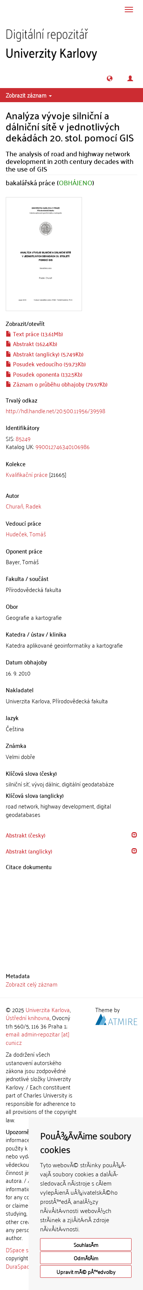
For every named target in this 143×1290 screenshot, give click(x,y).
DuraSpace (19, 1266)
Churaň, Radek (23, 506)
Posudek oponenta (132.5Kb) (44, 374)
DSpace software (26, 1249)
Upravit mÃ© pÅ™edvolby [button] (86, 1271)
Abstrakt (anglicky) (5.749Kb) (45, 353)
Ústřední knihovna (28, 1017)
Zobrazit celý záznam (32, 984)
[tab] (71, 443)
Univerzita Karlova (48, 1009)
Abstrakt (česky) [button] (25, 835)
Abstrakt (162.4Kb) (31, 343)
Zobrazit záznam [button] (29, 95)
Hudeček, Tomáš (26, 533)
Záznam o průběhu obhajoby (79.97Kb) (57, 384)
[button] (110, 78)
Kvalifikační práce (27, 474)
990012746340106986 (62, 446)
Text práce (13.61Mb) (34, 333)
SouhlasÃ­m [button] (86, 1244)
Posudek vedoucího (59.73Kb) (46, 363)
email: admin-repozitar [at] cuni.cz (37, 1037)
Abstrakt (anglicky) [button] (29, 851)
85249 (23, 438)
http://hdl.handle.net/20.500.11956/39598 (55, 410)
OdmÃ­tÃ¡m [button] (86, 1258)
